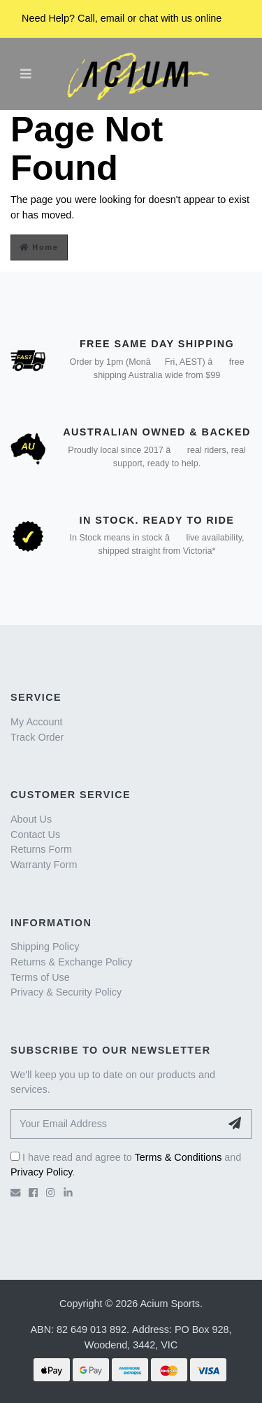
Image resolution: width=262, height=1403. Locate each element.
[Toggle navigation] (26, 73)
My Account (36, 721)
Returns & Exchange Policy (71, 962)
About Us (31, 819)
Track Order (37, 737)
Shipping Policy (44, 946)
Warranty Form (43, 864)
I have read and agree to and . (125, 1165)
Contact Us (35, 834)
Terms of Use (40, 977)
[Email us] (15, 1193)
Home (39, 247)
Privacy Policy (41, 1172)
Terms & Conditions (178, 1157)
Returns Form (41, 849)
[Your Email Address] (115, 1124)
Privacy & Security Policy (66, 992)
